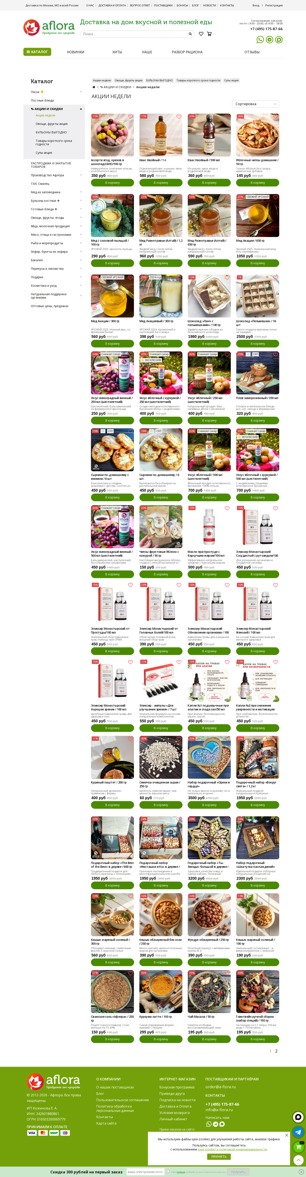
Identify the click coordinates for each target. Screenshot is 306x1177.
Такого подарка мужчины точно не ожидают (256, 331)
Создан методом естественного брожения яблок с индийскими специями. (159, 409)
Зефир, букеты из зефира (49, 252)
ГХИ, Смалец (40, 184)
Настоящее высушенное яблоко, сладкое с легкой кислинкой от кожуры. (160, 562)
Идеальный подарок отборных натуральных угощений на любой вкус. (256, 873)
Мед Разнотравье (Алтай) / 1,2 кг (161, 242)
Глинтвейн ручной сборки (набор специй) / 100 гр (254, 1018)
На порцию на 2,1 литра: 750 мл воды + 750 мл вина (256, 1026)
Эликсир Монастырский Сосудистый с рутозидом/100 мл (257, 554)
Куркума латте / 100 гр (155, 1017)
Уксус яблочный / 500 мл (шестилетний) (205, 477)
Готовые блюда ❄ (44, 209)
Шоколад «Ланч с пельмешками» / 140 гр (204, 323)
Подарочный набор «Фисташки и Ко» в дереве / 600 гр (159, 865)
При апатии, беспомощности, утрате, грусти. (206, 715)
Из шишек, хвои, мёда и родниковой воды (203, 170)
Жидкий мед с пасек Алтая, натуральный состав (156, 250)
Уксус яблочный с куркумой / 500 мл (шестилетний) (256, 477)
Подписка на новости (177, 1100)
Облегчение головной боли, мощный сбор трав (157, 638)
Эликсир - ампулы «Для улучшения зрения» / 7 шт (158, 707)
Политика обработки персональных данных (115, 1108)
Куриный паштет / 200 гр (108, 782)
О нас (90, 5)
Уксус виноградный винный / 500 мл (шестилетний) (111, 553)
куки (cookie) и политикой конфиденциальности (232, 1149)
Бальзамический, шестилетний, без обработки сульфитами (111, 561)
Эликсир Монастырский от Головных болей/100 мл (158, 630)
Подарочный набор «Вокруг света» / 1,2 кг (256, 784)
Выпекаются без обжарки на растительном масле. (157, 484)
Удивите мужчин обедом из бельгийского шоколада (205, 331)
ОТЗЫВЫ (252, 52)
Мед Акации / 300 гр (105, 321)
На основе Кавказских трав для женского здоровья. (255, 638)
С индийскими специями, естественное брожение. (252, 484)
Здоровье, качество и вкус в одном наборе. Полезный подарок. (205, 873)
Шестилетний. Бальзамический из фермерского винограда (111, 408)
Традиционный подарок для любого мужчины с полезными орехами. (110, 873)
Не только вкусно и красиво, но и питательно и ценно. (209, 792)
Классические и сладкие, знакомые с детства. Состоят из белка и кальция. (110, 485)
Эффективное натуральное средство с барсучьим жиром (206, 561)
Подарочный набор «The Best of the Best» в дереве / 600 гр (112, 865)
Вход (256, 5)
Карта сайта (106, 1123)
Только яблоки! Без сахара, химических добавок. (253, 170)
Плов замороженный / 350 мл (257, 398)
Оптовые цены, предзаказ (49, 306)
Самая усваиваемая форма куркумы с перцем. (156, 1026)
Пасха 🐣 (37, 92)
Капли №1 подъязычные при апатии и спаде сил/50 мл (208, 707)
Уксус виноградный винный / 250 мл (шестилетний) (111, 400)
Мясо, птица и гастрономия (51, 235)
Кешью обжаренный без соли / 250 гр (160, 942)
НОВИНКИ (75, 52)
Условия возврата (174, 1113)
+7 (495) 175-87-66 (266, 28)
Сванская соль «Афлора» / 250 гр (112, 1018)
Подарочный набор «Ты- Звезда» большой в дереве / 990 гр (208, 865)
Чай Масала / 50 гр (201, 1017)
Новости (209, 5)
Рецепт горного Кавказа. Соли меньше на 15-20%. (110, 1026)
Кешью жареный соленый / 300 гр (110, 942)
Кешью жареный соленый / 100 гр (255, 942)
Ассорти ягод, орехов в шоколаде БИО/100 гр (107, 162)
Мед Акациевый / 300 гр (156, 321)
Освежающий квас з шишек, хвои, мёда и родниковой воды (160, 170)
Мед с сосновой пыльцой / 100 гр (110, 242)
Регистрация (274, 5)
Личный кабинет (173, 1119)
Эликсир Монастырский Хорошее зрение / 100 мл (108, 707)
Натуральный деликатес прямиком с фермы (106, 792)
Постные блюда (42, 100)
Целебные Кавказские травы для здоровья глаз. (111, 715)
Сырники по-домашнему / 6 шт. (159, 477)
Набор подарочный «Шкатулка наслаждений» (255, 865)
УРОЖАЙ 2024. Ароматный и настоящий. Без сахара (157, 331)
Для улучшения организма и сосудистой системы (254, 561)
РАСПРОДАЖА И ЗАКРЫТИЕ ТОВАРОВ (51, 165)
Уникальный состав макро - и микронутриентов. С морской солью (255, 950)
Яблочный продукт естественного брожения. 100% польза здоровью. (209, 485)
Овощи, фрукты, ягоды (47, 218)
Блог (195, 5)
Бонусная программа (176, 1087)
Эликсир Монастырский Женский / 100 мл (253, 630)
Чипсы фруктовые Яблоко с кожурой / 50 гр (159, 553)
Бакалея (37, 260)
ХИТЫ (117, 52)
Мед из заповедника (45, 192)
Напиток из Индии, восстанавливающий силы (204, 1026)
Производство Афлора (47, 175)
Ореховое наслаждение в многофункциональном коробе (159, 872)
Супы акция (231, 80)
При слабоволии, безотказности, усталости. (257, 715)
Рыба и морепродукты (47, 243)
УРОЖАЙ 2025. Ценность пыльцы (111, 249)
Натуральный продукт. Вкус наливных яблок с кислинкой (206, 408)
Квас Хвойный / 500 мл (204, 160)
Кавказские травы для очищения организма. (208, 638)
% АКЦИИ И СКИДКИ (115, 87)
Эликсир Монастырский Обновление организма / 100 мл (208, 631)
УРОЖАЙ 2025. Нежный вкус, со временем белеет (110, 331)
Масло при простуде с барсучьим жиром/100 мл (206, 553)
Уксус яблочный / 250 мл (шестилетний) (205, 400)
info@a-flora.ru (219, 1109)
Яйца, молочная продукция (50, 226)
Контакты (227, 5)
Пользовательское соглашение (122, 1100)
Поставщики (163, 5)
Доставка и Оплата (112, 5)
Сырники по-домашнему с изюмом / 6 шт (110, 477)
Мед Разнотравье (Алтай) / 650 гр (207, 242)
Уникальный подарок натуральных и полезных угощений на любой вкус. (252, 793)
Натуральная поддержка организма (49, 295)
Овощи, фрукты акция (128, 80)
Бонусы (182, 5)
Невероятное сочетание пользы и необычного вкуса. (111, 170)
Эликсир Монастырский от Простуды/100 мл (110, 630)
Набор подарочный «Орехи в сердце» (209, 784)
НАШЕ (147, 52)
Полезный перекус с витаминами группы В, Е (209, 949)
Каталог (37, 51)
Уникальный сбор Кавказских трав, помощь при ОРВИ (109, 638)
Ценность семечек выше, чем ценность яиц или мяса (157, 792)
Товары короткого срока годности (198, 80)
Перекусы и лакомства (47, 269)
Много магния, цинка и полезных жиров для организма (160, 949)
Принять (219, 1156)
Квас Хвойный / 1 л (152, 160)
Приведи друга (172, 1093)
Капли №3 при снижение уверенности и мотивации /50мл (255, 708)
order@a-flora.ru (220, 1086)
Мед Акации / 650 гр (250, 241)
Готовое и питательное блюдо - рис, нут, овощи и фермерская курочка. (256, 409)
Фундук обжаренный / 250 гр (208, 940)
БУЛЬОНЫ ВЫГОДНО (159, 80)
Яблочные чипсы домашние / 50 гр (257, 162)
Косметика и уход (44, 286)
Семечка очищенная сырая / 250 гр (159, 784)
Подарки (37, 277)
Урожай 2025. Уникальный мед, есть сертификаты (256, 250)
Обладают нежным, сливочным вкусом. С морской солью (111, 949)
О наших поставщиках (115, 1087)
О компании (108, 1079)
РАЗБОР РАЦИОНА (187, 52)
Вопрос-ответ (140, 5)
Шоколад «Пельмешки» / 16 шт (256, 323)
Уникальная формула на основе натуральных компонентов (159, 715)
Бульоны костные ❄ (45, 201)
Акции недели (102, 80)
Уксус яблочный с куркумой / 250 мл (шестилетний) (160, 400)
